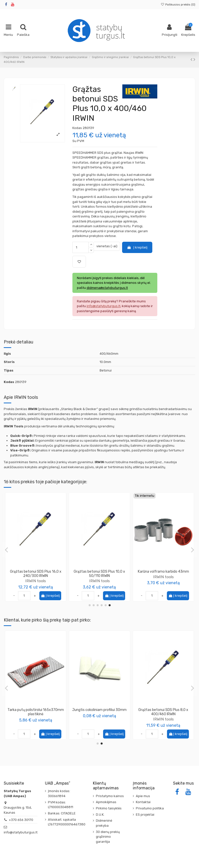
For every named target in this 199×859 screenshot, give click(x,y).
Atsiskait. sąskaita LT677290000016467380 (66, 822)
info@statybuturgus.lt (20, 832)
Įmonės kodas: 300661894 (59, 793)
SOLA (99, 714)
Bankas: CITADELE (62, 813)
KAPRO (35, 714)
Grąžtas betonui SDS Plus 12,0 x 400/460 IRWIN (99, 573)
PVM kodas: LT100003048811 (60, 804)
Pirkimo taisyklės (109, 808)
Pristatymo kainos (110, 796)
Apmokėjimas (106, 802)
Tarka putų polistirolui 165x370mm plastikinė (163, 712)
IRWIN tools (35, 580)
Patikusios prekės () (178, 4)
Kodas (77, 128)
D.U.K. (100, 814)
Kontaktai (143, 802)
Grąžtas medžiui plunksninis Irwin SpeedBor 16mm (35, 573)
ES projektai (145, 814)
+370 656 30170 (21, 820)
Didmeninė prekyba (104, 823)
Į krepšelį (137, 247)
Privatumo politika (150, 808)
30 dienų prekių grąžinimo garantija (108, 836)
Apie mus (143, 796)
